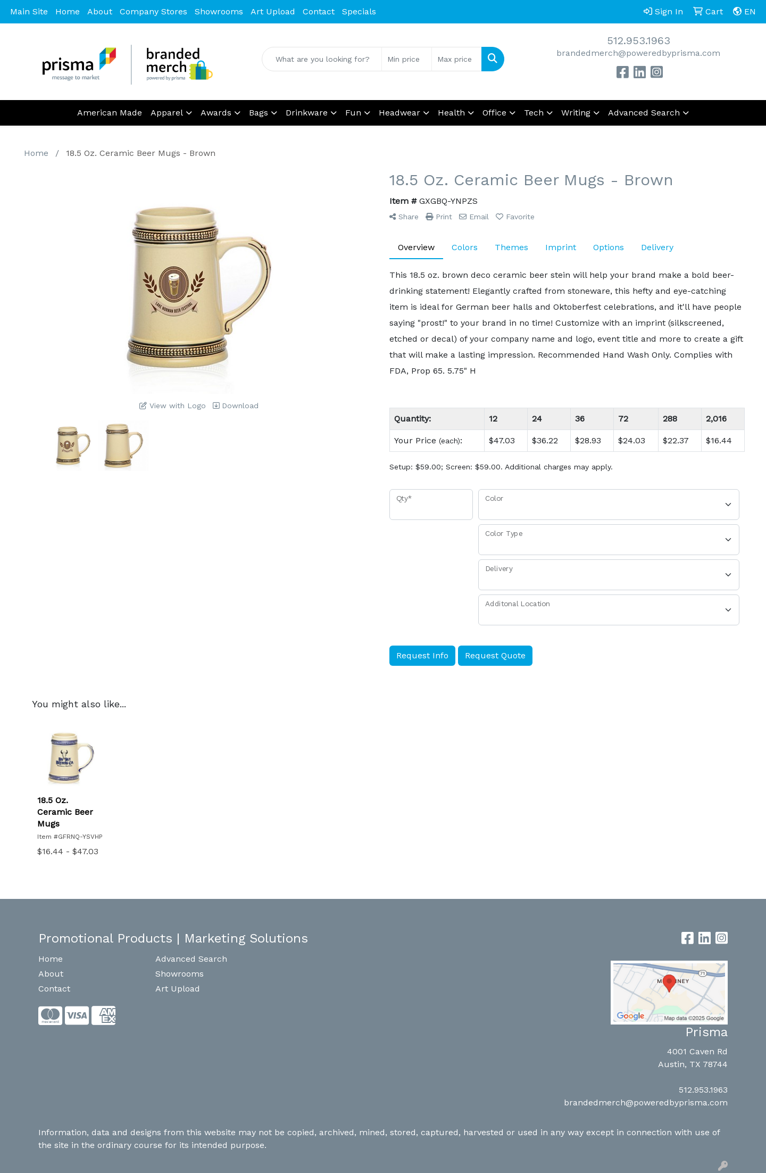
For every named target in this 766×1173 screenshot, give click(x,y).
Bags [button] (258, 113)
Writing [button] (575, 113)
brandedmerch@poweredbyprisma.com (638, 53)
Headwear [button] (399, 113)
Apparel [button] (167, 113)
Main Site (29, 11)
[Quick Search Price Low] (406, 59)
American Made (109, 113)
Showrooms (219, 11)
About (99, 11)
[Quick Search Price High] (456, 59)
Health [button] (451, 113)
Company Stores (153, 11)
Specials (359, 11)
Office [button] (494, 113)
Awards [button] (216, 113)
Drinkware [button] (307, 113)
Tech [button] (534, 113)
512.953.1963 (638, 40)
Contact (319, 11)
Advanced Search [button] (644, 113)
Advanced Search (191, 959)
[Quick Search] (322, 59)
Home (67, 11)
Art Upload (273, 11)
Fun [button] (353, 113)
